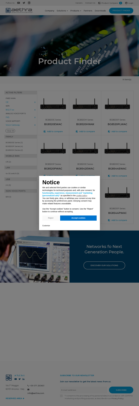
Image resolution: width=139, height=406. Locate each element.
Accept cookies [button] (78, 218)
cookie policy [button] (81, 195)
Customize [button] (46, 226)
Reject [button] (50, 218)
